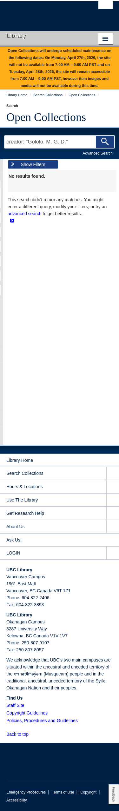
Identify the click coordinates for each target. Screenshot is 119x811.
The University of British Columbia (43, 13)
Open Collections (46, 117)
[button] (32, 734)
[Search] (105, 142)
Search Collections (24, 473)
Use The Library (22, 499)
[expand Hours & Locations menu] (112, 486)
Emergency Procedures (26, 792)
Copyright (88, 792)
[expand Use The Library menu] (112, 500)
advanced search (25, 213)
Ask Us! (14, 539)
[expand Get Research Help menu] (112, 513)
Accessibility (16, 800)
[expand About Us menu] (112, 526)
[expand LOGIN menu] (112, 553)
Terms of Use (63, 792)
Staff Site (15, 705)
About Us (15, 526)
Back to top (20, 734)
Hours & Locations (24, 486)
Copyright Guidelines (27, 712)
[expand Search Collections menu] (112, 473)
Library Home (19, 460)
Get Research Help (25, 513)
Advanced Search (98, 153)
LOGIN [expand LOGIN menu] (13, 552)
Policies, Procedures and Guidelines (42, 720)
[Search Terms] (59, 142)
